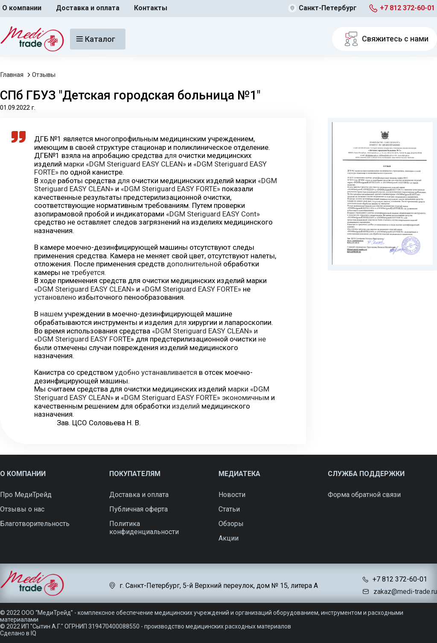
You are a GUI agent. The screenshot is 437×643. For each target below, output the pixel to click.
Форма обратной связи (364, 495)
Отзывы (43, 75)
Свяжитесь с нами (384, 39)
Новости (231, 495)
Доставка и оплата (87, 8)
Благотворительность (35, 524)
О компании (21, 8)
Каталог (95, 39)
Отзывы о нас (22, 509)
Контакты (150, 8)
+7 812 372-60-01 (407, 8)
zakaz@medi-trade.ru (405, 591)
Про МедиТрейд (26, 495)
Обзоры (231, 524)
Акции (228, 538)
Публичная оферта (138, 509)
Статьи (229, 509)
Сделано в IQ (18, 633)
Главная (11, 75)
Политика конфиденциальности (144, 528)
